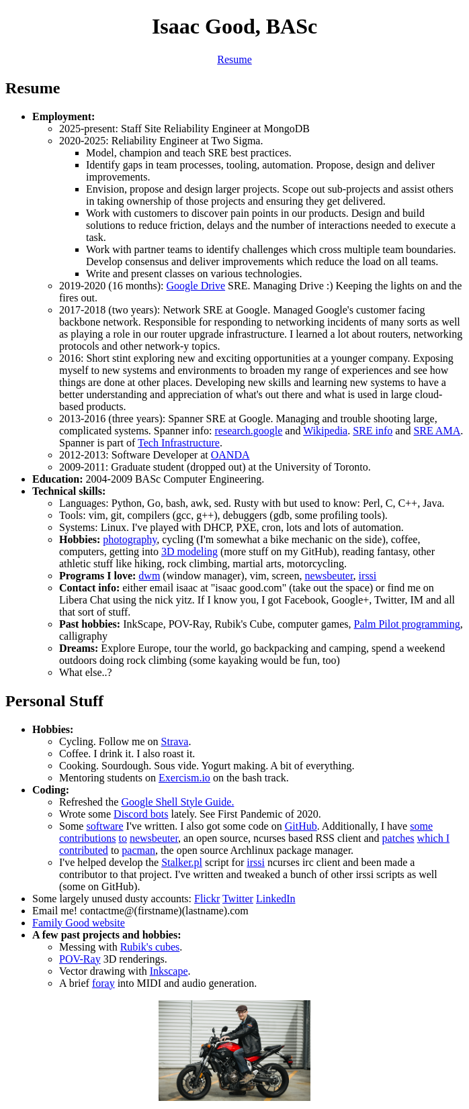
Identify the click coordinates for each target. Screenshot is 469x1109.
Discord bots (141, 814)
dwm (149, 575)
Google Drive (196, 285)
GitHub (301, 826)
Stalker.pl (181, 862)
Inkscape (169, 971)
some (421, 826)
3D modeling (189, 551)
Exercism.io (184, 777)
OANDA (230, 455)
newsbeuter (328, 575)
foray (103, 983)
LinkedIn (276, 898)
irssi (368, 575)
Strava (175, 741)
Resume (234, 59)
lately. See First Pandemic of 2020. (244, 814)
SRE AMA (436, 430)
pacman (138, 850)
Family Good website (78, 922)
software (104, 826)
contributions (87, 838)
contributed (83, 850)
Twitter (237, 898)
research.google (249, 430)
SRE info (372, 430)
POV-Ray (80, 959)
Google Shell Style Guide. (177, 802)
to (122, 838)
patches (398, 838)
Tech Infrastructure (179, 442)
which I (433, 838)
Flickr (207, 898)
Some (72, 826)
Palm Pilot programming (407, 624)
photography (130, 539)
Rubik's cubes (150, 947)
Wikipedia (325, 430)
